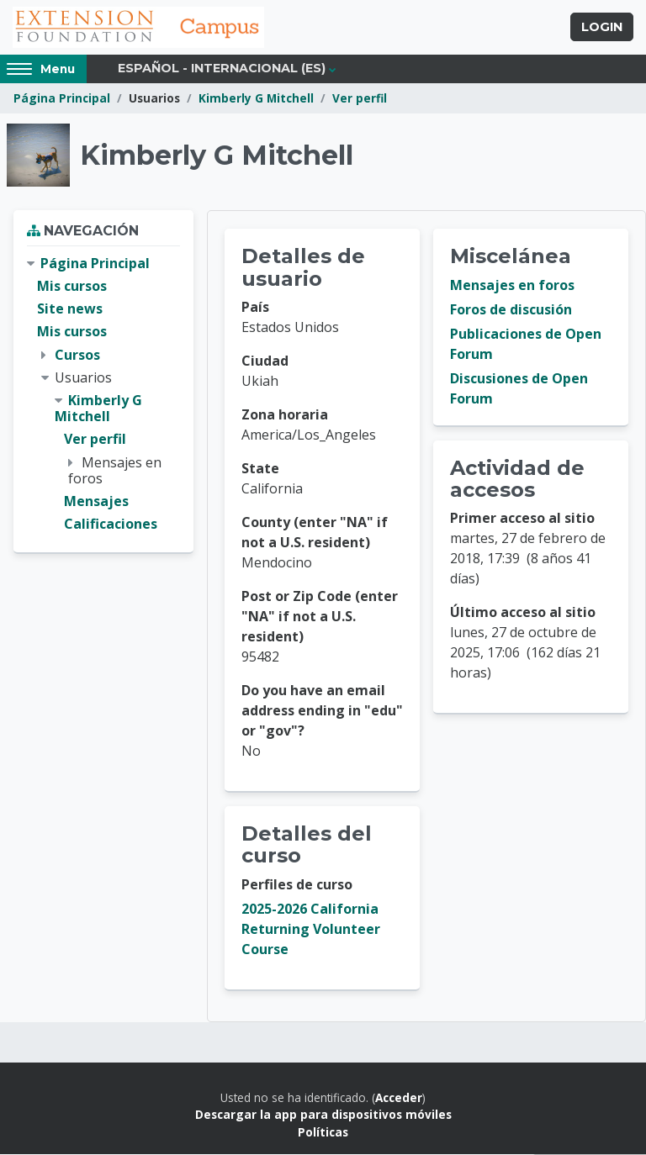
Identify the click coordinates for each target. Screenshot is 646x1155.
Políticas (323, 1132)
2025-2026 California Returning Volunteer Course (310, 929)
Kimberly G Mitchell (256, 99)
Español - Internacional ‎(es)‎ (222, 68)
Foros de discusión (511, 310)
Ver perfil (359, 99)
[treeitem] (103, 394)
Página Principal (61, 99)
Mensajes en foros (512, 286)
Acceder (398, 1098)
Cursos (77, 354)
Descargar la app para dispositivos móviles (323, 1115)
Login (601, 27)
